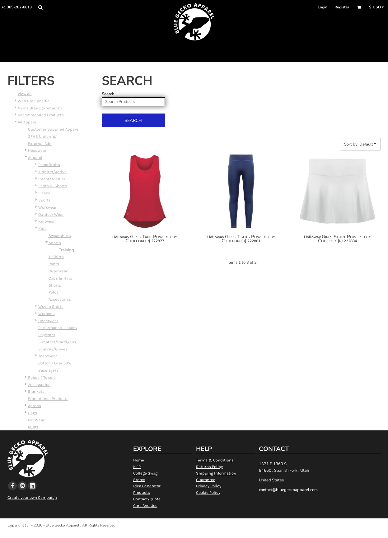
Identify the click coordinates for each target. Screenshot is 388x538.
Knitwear (46, 221)
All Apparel (28, 122)
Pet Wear (36, 420)
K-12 (137, 466)
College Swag (145, 473)
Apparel (35, 157)
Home (138, 460)
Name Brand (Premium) (40, 108)
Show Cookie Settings (194, 533)
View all (25, 93)
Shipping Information (216, 473)
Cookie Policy (208, 492)
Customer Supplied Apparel (54, 129)
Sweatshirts (60, 235)
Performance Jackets (57, 327)
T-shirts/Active (52, 171)
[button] (40, 7)
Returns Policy (209, 466)
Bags (32, 412)
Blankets (36, 391)
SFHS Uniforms (42, 136)
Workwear (47, 207)
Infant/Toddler (51, 179)
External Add (40, 143)
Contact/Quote (147, 499)
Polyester (46, 334)
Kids (42, 228)
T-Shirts (56, 256)
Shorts (55, 285)
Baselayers (48, 370)
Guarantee (205, 479)
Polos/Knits (49, 164)
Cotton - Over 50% (54, 363)
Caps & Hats (60, 278)
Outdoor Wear (51, 214)
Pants (54, 264)
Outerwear (58, 271)
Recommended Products (41, 115)
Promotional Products (48, 398)
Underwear (48, 320)
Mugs (33, 426)
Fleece (44, 193)
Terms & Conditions (215, 460)
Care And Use (145, 505)
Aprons (34, 405)
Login (322, 7)
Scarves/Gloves (53, 349)
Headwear (37, 150)
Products (141, 492)
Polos (53, 292)
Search (108, 94)
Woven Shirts (50, 306)
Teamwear (47, 356)
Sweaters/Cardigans (57, 342)
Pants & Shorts (52, 185)
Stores (139, 479)
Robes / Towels (42, 377)
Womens (46, 313)
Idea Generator (147, 486)
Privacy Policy (208, 486)
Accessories (60, 299)
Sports (44, 200)
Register (341, 7)
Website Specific (33, 101)
